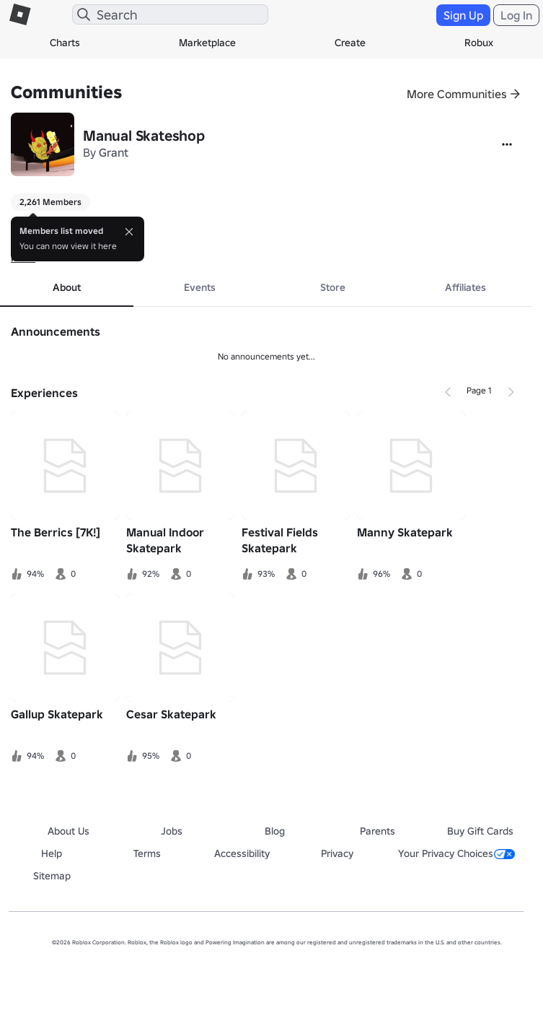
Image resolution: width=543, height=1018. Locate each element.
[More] (507, 144)
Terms (147, 853)
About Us (68, 831)
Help (51, 853)
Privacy (337, 853)
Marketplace (207, 42)
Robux (478, 42)
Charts (65, 42)
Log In (516, 15)
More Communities (457, 94)
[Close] (129, 231)
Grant (113, 152)
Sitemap (52, 875)
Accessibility (242, 853)
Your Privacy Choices (456, 853)
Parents (377, 831)
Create (350, 42)
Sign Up (463, 15)
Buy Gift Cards (480, 831)
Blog (275, 831)
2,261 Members (50, 201)
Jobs (171, 831)
